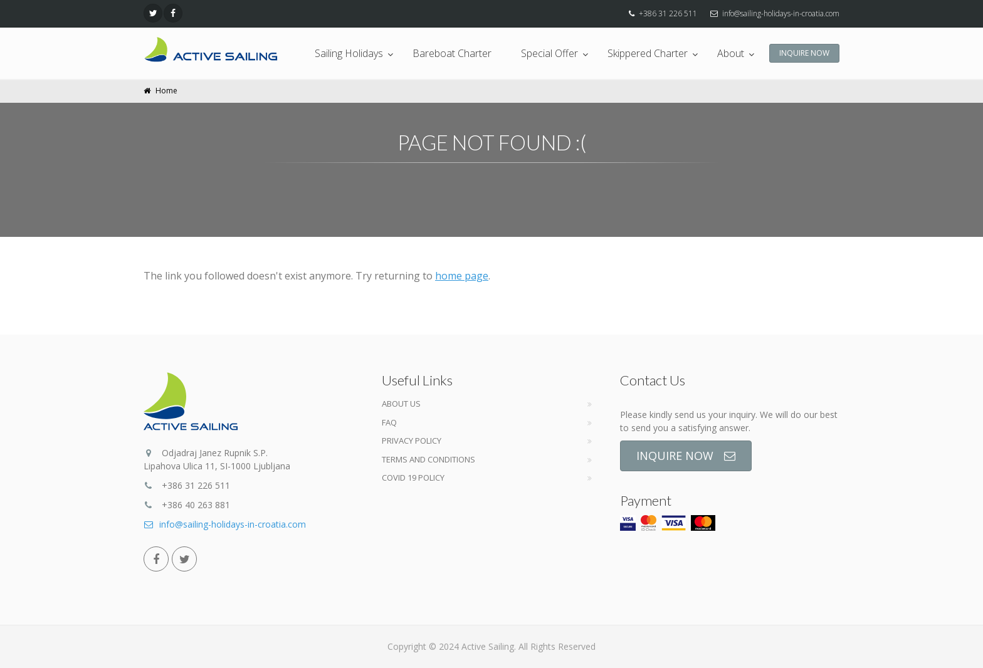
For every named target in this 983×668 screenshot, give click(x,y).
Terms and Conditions (428, 459)
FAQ (389, 422)
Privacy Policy (411, 440)
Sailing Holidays (349, 53)
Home (166, 90)
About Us (401, 403)
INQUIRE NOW (804, 53)
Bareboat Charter (452, 53)
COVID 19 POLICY (413, 477)
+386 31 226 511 (668, 13)
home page (461, 276)
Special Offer (549, 53)
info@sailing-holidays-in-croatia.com (780, 13)
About (730, 53)
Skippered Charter (647, 53)
